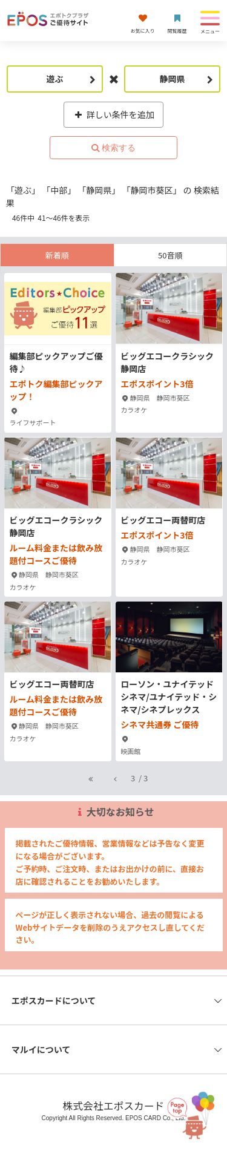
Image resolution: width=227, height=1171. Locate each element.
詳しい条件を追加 (113, 114)
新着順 (57, 255)
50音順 (170, 255)
